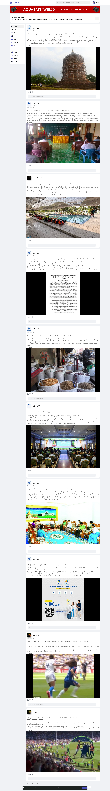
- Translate (31, 30)
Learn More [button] (62, 787)
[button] (73, 2)
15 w (28, 30)
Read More (29, 45)
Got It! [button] (84, 787)
